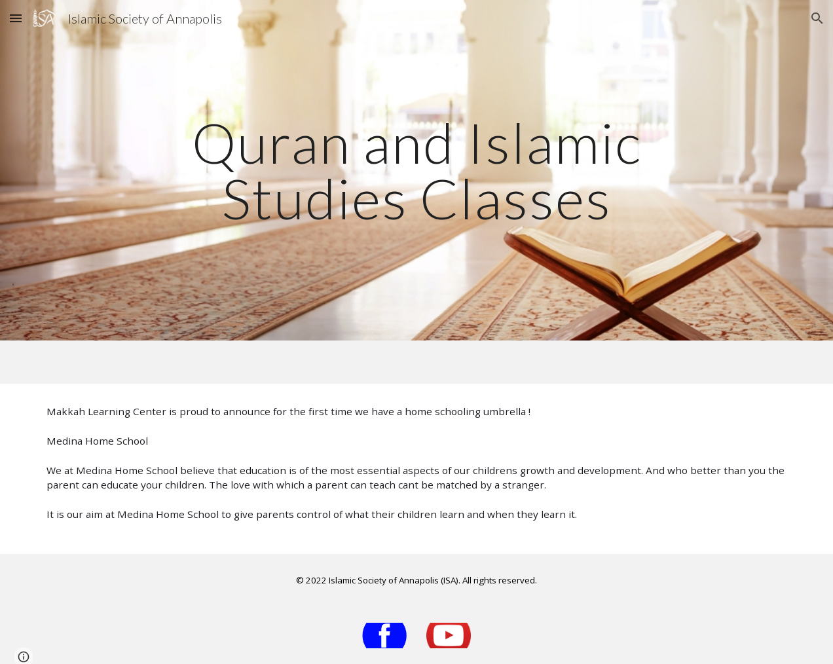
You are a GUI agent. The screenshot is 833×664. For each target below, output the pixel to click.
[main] (417, 170)
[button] (15, 18)
